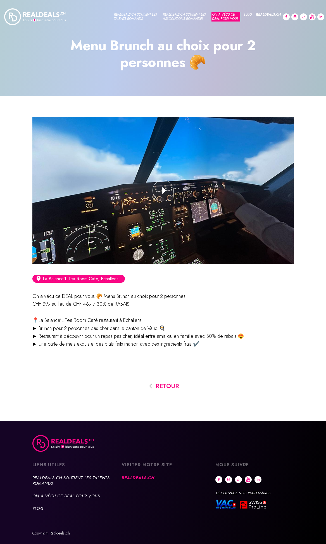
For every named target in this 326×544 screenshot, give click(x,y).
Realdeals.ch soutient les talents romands (135, 16)
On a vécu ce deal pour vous (225, 16)
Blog (248, 14)
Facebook (286, 16)
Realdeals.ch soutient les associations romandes (184, 16)
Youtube (312, 16)
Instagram (294, 16)
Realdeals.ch (268, 14)
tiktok (303, 16)
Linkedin (320, 16)
